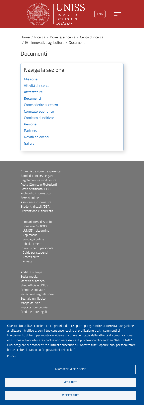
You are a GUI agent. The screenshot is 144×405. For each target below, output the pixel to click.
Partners (30, 130)
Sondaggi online (33, 239)
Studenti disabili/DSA (35, 206)
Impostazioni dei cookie (70, 369)
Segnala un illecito (33, 298)
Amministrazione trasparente (40, 171)
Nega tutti (70, 382)
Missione (30, 79)
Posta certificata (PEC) (35, 189)
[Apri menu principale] (117, 14)
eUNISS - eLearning (36, 230)
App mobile (30, 235)
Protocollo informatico (35, 193)
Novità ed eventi (36, 137)
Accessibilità (31, 257)
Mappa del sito (30, 303)
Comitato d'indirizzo (39, 118)
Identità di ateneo (32, 281)
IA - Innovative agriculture (44, 42)
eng (100, 14)
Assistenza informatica (36, 202)
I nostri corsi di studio (37, 221)
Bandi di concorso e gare (37, 175)
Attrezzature (33, 92)
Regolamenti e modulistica (38, 180)
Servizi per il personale (38, 248)
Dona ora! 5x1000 (35, 226)
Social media (29, 276)
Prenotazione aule (33, 289)
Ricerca (39, 37)
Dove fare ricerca (62, 37)
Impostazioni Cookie (34, 307)
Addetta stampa (31, 272)
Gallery (29, 143)
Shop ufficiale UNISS (34, 285)
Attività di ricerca (36, 85)
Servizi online (30, 197)
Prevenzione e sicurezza (37, 211)
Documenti (32, 98)
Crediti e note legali (34, 311)
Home (25, 37)
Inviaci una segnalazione (37, 294)
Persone (30, 124)
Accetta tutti (70, 395)
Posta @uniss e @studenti (39, 184)
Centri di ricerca (91, 37)
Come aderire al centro (41, 105)
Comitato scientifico (39, 111)
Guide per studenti (35, 252)
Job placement (32, 243)
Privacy (11, 356)
